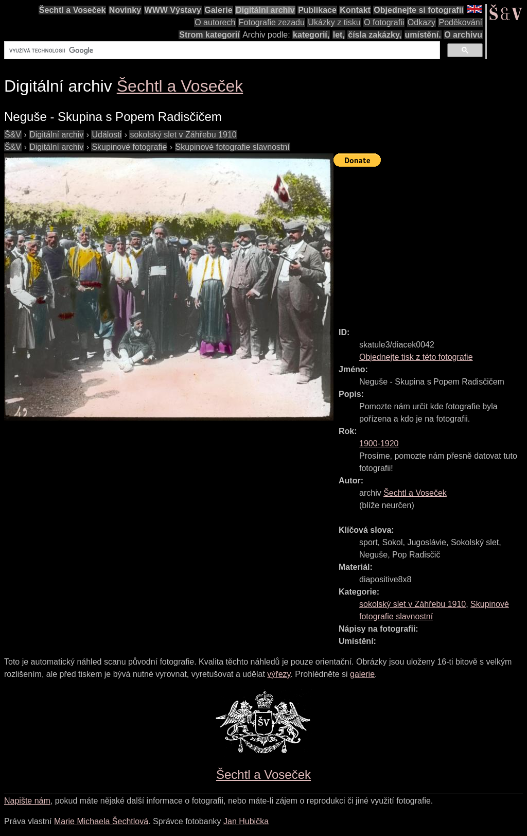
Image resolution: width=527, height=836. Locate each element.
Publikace (317, 10)
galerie (362, 674)
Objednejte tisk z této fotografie (416, 357)
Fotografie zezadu (272, 22)
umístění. (423, 34)
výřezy (278, 674)
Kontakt (355, 10)
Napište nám (27, 800)
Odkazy (421, 22)
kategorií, (311, 34)
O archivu (463, 34)
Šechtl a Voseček (72, 10)
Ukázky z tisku (334, 22)
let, (339, 34)
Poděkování (460, 22)
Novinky (125, 10)
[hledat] (221, 50)
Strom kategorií (209, 34)
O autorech (215, 22)
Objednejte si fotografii (418, 10)
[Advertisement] (430, 242)
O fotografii (384, 22)
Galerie (218, 10)
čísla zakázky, (374, 34)
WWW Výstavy (173, 10)
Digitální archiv (265, 10)
